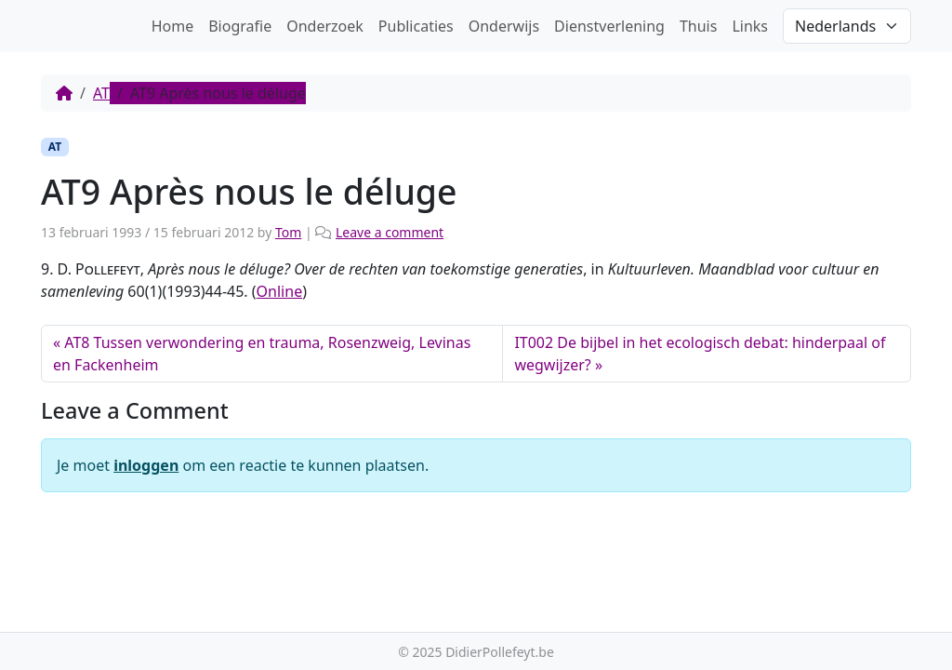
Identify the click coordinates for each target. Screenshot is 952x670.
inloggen (145, 465)
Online (280, 291)
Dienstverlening (609, 26)
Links (750, 26)
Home (173, 26)
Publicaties (416, 26)
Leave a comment (389, 232)
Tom (288, 232)
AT (101, 93)
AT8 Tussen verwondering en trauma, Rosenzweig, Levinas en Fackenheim (261, 353)
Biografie (239, 26)
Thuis (698, 26)
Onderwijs (504, 26)
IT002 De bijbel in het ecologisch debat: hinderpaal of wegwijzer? (699, 353)
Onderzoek (325, 26)
